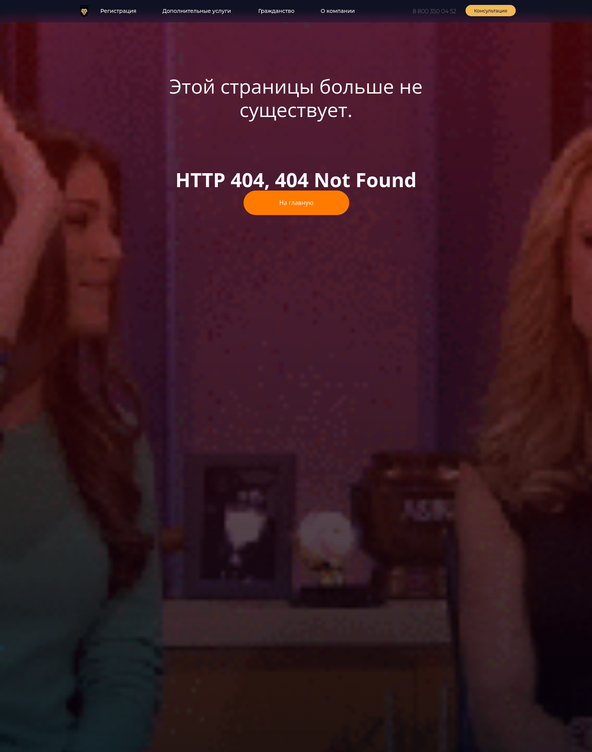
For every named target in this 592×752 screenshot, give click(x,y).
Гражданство (276, 11)
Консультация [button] (490, 11)
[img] (84, 10)
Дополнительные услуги (196, 11)
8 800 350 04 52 (434, 11)
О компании (338, 11)
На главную (296, 202)
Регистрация (118, 11)
